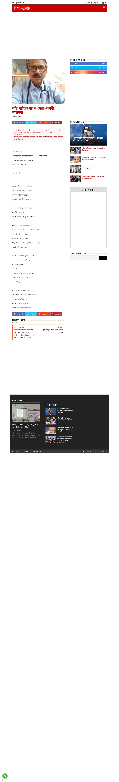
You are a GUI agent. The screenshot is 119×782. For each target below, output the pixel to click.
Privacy (97, 451)
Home (82, 451)
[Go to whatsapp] (5, 776)
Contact (104, 451)
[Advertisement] (19, 35)
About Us (89, 451)
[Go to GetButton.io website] (5, 780)
